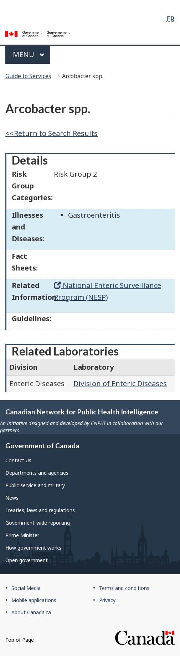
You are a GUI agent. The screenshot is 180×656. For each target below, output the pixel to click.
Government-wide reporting (37, 522)
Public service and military (35, 485)
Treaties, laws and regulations (40, 510)
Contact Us (18, 460)
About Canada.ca (31, 612)
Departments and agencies (36, 472)
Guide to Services (28, 76)
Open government (26, 560)
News (12, 497)
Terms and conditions (124, 588)
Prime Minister (22, 535)
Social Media (26, 588)
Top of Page (19, 639)
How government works (33, 547)
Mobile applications (33, 600)
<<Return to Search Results (51, 133)
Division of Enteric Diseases (120, 383)
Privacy (107, 600)
